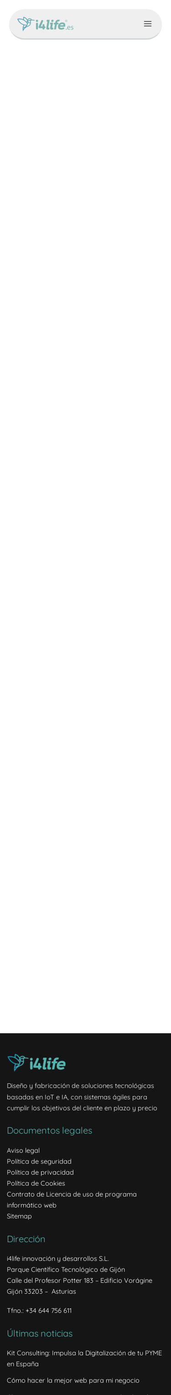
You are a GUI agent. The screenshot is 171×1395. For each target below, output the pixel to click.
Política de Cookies (36, 1183)
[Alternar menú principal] (147, 23)
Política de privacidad (40, 1172)
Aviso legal (23, 1150)
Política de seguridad (39, 1161)
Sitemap (19, 1216)
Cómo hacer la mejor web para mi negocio (73, 1380)
